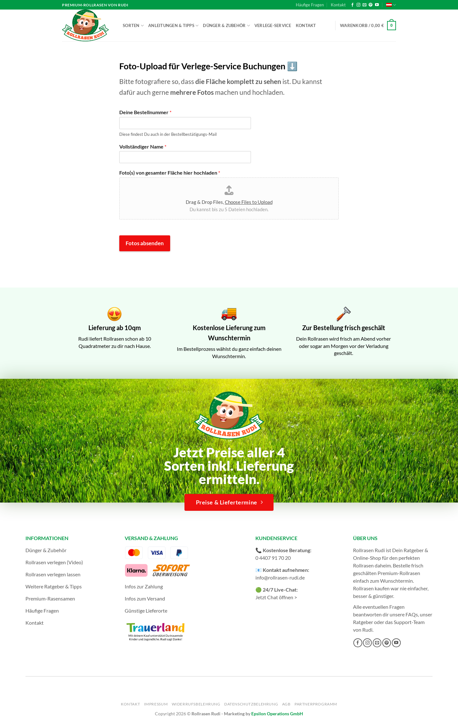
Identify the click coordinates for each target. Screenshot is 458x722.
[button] (368, 26)
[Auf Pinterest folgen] (370, 5)
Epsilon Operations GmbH (277, 713)
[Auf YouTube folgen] (377, 5)
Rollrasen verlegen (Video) (54, 562)
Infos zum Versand (145, 598)
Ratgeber (363, 622)
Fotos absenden (145, 243)
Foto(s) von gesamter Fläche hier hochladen (169, 173)
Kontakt (338, 4)
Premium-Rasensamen (50, 598)
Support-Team (409, 622)
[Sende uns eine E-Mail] (364, 5)
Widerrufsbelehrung (196, 704)
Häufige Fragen (310, 4)
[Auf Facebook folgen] (352, 5)
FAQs (412, 614)
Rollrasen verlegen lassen (52, 574)
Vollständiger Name (142, 146)
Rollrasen (363, 565)
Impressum (156, 704)
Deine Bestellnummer (145, 112)
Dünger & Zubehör (226, 26)
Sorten (133, 26)
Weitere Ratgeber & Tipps (53, 586)
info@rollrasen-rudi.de (280, 577)
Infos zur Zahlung (144, 586)
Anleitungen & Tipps (173, 26)
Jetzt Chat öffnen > (276, 597)
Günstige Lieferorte (146, 610)
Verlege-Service (272, 25)
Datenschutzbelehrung (251, 704)
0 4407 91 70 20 (273, 558)
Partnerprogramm (316, 704)
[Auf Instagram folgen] (358, 5)
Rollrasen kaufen (371, 588)
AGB (286, 704)
